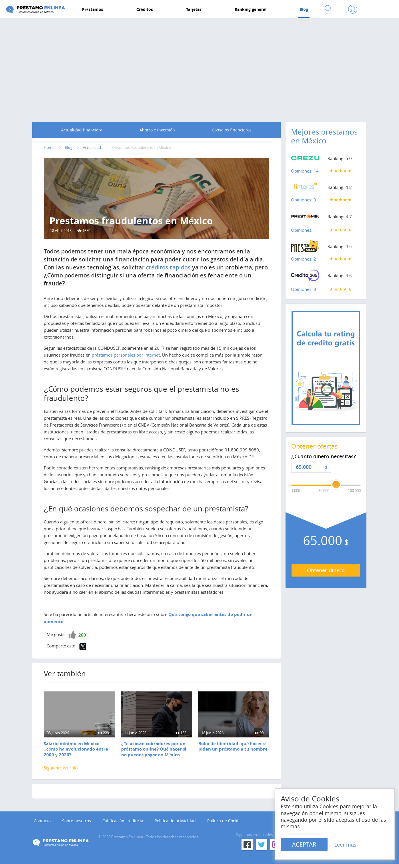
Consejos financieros (232, 130)
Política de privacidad (175, 821)
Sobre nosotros (76, 821)
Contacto (42, 821)
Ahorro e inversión (157, 130)
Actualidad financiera (81, 130)
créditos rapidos (168, 267)
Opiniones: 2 (303, 259)
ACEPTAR (304, 844)
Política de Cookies (225, 821)
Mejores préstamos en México (324, 136)
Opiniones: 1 (303, 230)
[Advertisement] (199, 65)
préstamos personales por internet (126, 355)
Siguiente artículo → (63, 768)
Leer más (345, 844)
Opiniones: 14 (305, 171)
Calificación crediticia (122, 821)
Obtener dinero (326, 570)
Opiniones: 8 (303, 289)
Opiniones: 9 (303, 200)
